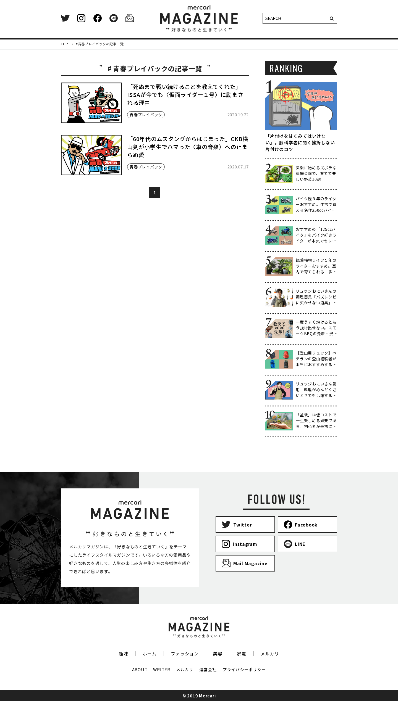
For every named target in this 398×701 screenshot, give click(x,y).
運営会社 (208, 669)
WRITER (161, 669)
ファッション (185, 653)
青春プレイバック (146, 114)
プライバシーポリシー (244, 669)
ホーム (149, 653)
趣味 (123, 653)
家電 (241, 653)
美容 (217, 653)
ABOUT (140, 669)
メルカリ (270, 653)
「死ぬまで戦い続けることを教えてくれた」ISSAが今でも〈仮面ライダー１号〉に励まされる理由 (185, 95)
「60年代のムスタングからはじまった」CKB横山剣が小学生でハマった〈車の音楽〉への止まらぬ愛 (187, 147)
